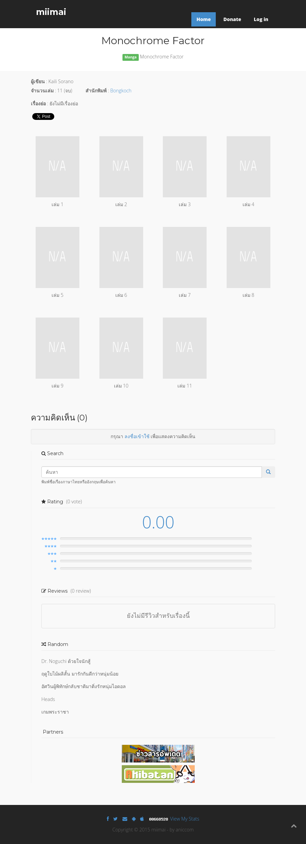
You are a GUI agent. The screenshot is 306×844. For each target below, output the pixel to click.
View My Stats (184, 818)
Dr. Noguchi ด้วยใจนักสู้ (66, 661)
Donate (232, 19)
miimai (51, 12)
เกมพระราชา (55, 711)
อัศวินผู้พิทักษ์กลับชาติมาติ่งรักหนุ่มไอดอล (83, 686)
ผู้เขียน (38, 81)
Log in (261, 19)
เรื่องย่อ (38, 103)
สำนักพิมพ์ (96, 90)
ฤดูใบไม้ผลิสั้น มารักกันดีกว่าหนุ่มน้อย (79, 673)
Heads (48, 699)
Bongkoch (120, 90)
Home (203, 19)
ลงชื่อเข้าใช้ (137, 436)
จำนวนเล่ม (42, 90)
